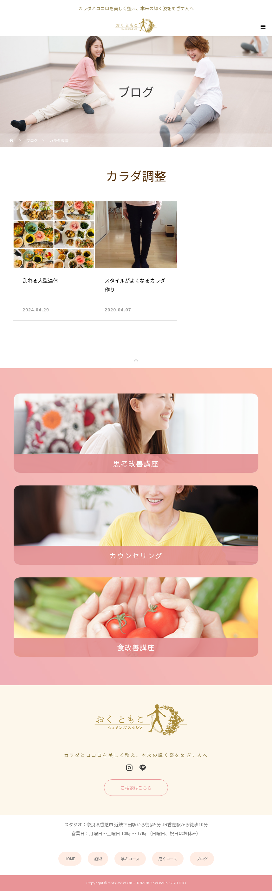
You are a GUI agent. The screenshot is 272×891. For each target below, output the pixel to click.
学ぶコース (130, 858)
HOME (70, 858)
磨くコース (168, 858)
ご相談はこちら (136, 787)
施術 (98, 858)
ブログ (202, 858)
